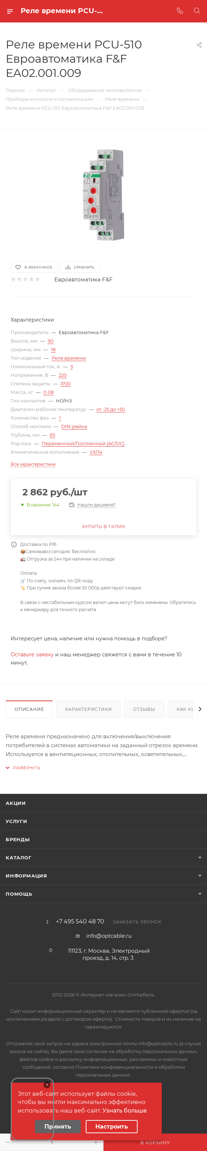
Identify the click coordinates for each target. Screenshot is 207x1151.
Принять (57, 1126)
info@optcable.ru (109, 935)
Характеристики (88, 709)
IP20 (65, 383)
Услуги (16, 821)
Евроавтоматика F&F (83, 279)
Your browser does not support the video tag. (32, 1109)
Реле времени (69, 358)
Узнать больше (124, 1110)
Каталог (19, 857)
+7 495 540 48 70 (80, 922)
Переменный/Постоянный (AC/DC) (83, 443)
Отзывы (144, 709)
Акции (16, 803)
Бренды (18, 839)
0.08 (48, 392)
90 (51, 341)
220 (63, 375)
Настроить (111, 1126)
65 (52, 435)
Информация (26, 876)
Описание (29, 709)
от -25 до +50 (110, 409)
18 (53, 349)
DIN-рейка (74, 426)
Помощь (19, 894)
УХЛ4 (96, 452)
